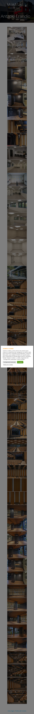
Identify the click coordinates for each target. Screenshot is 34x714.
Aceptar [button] (20, 362)
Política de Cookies (8, 364)
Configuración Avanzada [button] (9, 362)
